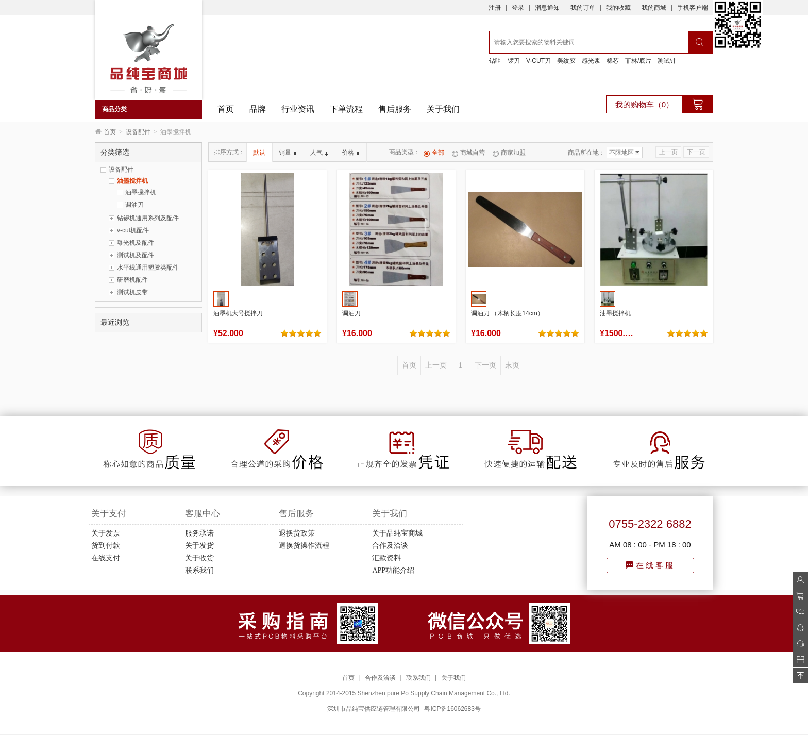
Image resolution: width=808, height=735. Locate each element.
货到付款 (105, 545)
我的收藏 (618, 7)
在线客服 (650, 565)
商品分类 (114, 109)
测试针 (667, 60)
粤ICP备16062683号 (452, 708)
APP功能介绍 (393, 570)
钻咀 (495, 60)
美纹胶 (566, 60)
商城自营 (468, 152)
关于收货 (199, 558)
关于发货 (199, 545)
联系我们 (199, 570)
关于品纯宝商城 (397, 533)
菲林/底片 (638, 60)
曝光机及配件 (135, 242)
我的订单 (582, 7)
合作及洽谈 (390, 545)
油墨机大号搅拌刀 (238, 313)
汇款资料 (386, 558)
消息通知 (547, 7)
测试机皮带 (132, 292)
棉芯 (613, 60)
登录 (518, 7)
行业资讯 (297, 109)
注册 (495, 7)
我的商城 (654, 7)
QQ (797, 627)
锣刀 (514, 60)
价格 (351, 152)
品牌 (257, 109)
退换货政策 (297, 533)
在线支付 (105, 558)
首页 (225, 109)
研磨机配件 (132, 279)
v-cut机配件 (133, 230)
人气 (319, 152)
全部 (434, 152)
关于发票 (105, 533)
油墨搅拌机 (132, 181)
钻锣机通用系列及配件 (148, 218)
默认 (259, 152)
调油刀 (134, 204)
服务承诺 (199, 533)
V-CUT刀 (538, 60)
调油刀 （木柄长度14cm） (507, 313)
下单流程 (346, 109)
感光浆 (591, 60)
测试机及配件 (135, 255)
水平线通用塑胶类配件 (148, 267)
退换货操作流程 (304, 545)
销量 (288, 152)
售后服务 (394, 109)
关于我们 (443, 109)
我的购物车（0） (644, 104)
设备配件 (138, 132)
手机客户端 (692, 7)
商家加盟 (509, 152)
